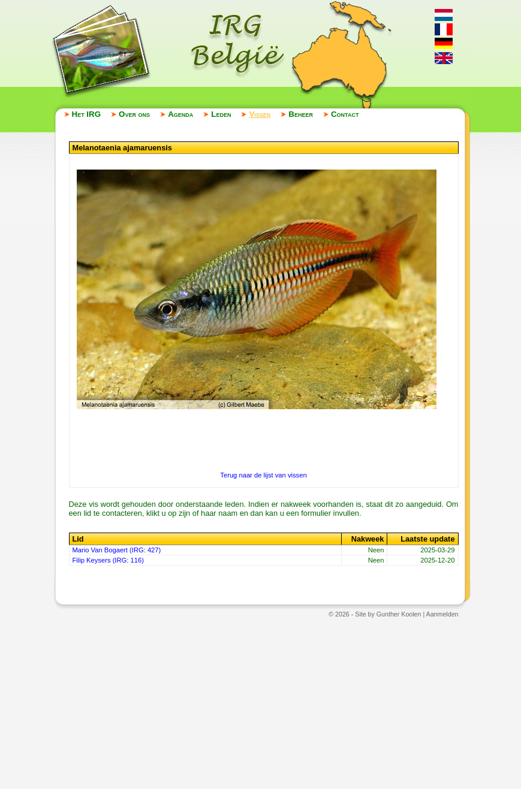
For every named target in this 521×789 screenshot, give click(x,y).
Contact (345, 114)
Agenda (180, 114)
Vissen (259, 114)
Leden (221, 114)
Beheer (300, 114)
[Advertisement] (260, 703)
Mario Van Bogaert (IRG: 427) (117, 550)
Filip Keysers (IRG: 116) (108, 560)
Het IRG (86, 114)
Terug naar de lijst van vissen (263, 475)
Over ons (134, 114)
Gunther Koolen (399, 614)
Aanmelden (442, 614)
